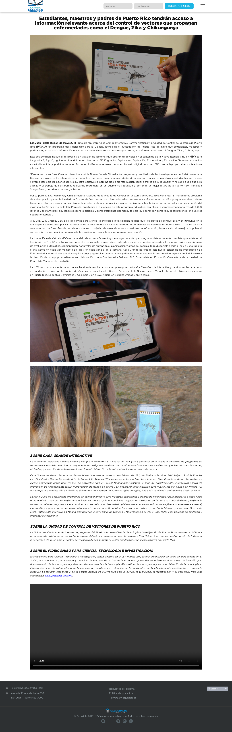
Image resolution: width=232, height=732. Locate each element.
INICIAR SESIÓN (179, 6)
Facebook (131, 721)
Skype (125, 721)
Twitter (118, 721)
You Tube (103, 721)
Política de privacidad (121, 693)
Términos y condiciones (122, 698)
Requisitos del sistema (122, 688)
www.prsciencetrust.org (58, 575)
